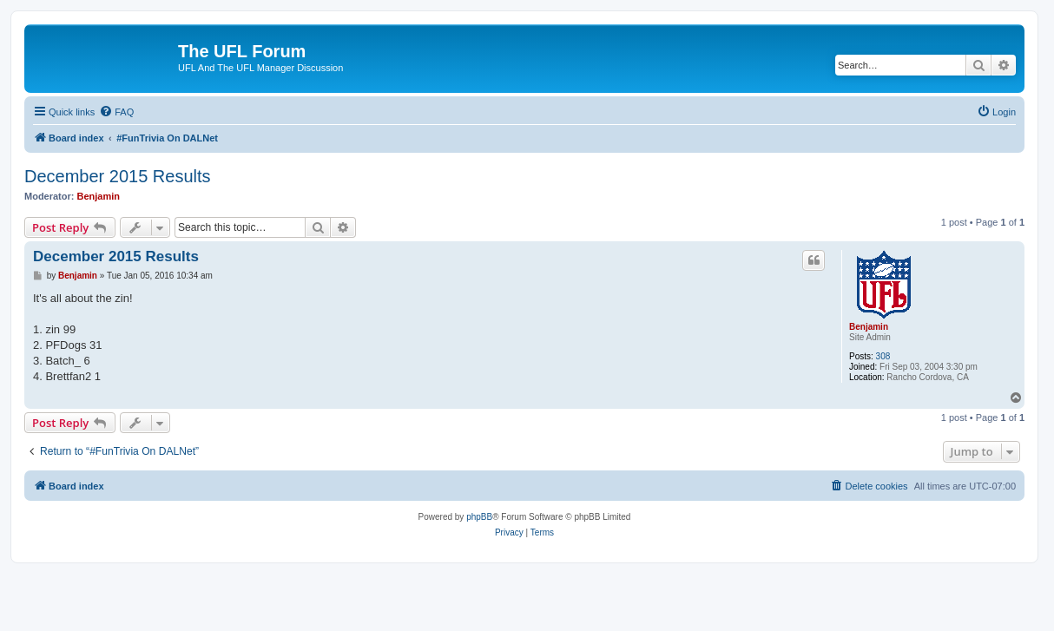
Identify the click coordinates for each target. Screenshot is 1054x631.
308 (883, 356)
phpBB (479, 517)
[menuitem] (116, 112)
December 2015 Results (117, 176)
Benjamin (99, 196)
